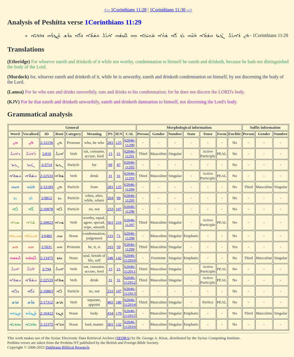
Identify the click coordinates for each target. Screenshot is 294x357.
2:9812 (46, 198)
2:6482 (46, 236)
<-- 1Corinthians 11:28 (125, 9)
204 (110, 198)
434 (110, 313)
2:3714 (46, 164)
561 (110, 222)
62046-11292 (129, 164)
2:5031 (46, 247)
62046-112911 (129, 268)
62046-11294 (129, 186)
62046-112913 (130, 291)
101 (110, 247)
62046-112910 (130, 257)
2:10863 (46, 291)
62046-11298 (129, 235)
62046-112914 (130, 302)
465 (110, 302)
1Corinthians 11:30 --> (171, 9)
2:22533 (46, 176)
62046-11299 (129, 246)
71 (119, 236)
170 (118, 313)
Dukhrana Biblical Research (67, 347)
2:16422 (46, 313)
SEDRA (122, 338)
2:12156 (46, 142)
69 (110, 164)
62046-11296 (129, 208)
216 (118, 222)
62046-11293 (129, 175)
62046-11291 (129, 153)
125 (118, 142)
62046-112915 (130, 313)
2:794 (46, 269)
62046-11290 (129, 142)
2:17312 (46, 302)
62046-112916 (130, 324)
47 (119, 164)
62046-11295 (129, 197)
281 (110, 142)
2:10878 (46, 209)
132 (118, 324)
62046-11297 (129, 222)
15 (110, 153)
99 (119, 198)
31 (110, 176)
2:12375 (46, 324)
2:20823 (46, 222)
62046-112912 (130, 279)
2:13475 (46, 258)
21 (119, 153)
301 (110, 324)
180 (118, 302)
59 (119, 247)
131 (110, 236)
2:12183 (46, 187)
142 (118, 258)
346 (110, 258)
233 (110, 209)
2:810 (46, 153)
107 (118, 209)
